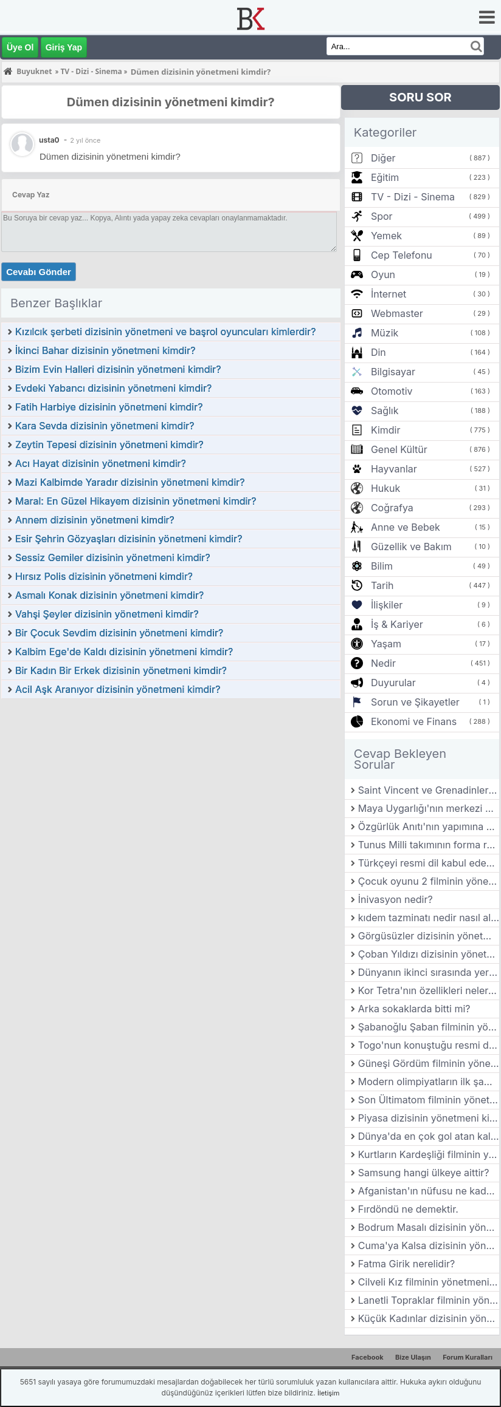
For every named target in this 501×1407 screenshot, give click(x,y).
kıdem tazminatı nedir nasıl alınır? (428, 917)
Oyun (383, 274)
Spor (382, 216)
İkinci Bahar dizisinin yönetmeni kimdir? (105, 350)
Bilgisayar (393, 372)
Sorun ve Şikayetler (415, 702)
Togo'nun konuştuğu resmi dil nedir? (428, 1045)
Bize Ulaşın (413, 1357)
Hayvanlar (394, 469)
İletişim (328, 1393)
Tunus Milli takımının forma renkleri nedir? (428, 845)
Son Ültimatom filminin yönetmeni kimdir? (428, 1100)
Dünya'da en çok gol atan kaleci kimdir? (428, 1136)
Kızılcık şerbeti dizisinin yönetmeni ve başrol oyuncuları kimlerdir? (165, 331)
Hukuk (385, 488)
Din (378, 352)
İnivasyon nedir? (395, 899)
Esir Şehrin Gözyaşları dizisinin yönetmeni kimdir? (128, 539)
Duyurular (393, 682)
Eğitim (385, 177)
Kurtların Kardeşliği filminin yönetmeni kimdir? (428, 1154)
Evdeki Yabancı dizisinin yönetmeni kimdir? (113, 388)
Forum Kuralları (467, 1357)
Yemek (386, 236)
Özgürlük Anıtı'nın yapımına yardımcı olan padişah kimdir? (428, 826)
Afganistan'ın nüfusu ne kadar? (428, 1191)
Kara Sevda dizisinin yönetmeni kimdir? (104, 426)
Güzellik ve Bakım (411, 546)
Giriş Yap (64, 47)
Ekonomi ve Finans (414, 721)
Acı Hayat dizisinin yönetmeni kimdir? (100, 463)
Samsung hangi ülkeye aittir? (423, 1173)
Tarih (382, 585)
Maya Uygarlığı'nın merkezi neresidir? (428, 808)
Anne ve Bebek (405, 527)
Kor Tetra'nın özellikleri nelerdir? (428, 990)
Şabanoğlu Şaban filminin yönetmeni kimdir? (428, 1027)
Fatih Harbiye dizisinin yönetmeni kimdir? (108, 407)
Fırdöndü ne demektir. (408, 1209)
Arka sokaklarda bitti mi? (414, 1009)
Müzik (384, 333)
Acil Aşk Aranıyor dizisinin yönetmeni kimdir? (117, 689)
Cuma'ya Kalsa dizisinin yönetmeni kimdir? (428, 1245)
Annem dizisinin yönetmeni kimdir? (94, 520)
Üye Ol (20, 47)
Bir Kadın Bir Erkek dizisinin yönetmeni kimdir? (121, 670)
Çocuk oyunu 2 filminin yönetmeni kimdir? (428, 881)
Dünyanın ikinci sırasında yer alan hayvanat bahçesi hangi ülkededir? (428, 972)
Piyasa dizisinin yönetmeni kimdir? (428, 1118)
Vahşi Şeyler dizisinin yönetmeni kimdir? (107, 614)
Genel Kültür (399, 449)
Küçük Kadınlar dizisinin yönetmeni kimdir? (428, 1318)
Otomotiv (392, 391)
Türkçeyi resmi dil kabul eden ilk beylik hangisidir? (428, 863)
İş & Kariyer (397, 624)
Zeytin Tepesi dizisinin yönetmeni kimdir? (109, 444)
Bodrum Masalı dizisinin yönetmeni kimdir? (428, 1227)
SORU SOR (420, 97)
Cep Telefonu (401, 255)
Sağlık (385, 410)
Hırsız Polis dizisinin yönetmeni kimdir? (104, 576)
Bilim (382, 566)
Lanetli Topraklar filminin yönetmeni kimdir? (428, 1300)
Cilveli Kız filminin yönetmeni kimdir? (428, 1282)
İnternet (388, 294)
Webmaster (397, 313)
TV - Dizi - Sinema (413, 197)
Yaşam (386, 644)
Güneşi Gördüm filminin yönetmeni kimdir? (428, 1063)
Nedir (383, 663)
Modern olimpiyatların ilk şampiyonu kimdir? (428, 1081)
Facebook (367, 1357)
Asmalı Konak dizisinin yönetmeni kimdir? (109, 595)
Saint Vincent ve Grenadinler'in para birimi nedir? (428, 790)
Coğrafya (392, 508)
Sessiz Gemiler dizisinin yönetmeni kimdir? (112, 557)
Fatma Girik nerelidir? (406, 1264)
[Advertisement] (170, 791)
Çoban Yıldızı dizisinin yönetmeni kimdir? (428, 954)
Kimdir (386, 430)
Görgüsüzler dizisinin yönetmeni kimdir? (428, 936)
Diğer (383, 158)
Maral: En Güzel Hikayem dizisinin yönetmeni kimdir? (136, 501)
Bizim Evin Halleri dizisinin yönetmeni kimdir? (118, 369)
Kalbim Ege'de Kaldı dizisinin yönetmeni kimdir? (124, 652)
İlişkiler (387, 605)
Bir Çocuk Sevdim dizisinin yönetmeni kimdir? (119, 633)
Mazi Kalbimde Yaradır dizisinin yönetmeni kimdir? (129, 482)
